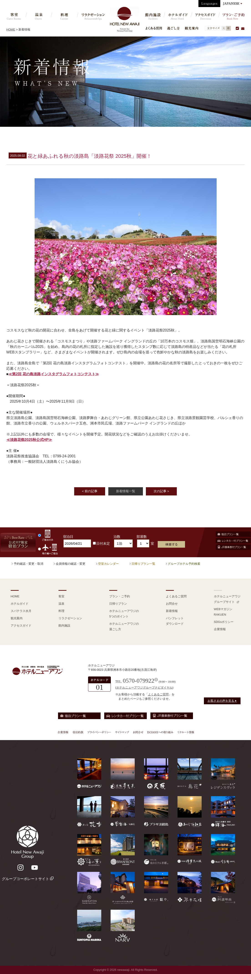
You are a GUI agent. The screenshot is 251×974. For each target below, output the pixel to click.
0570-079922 (138, 680)
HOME (10, 29)
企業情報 (220, 629)
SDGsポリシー (224, 622)
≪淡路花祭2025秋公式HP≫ (29, 440)
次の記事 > (161, 491)
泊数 (117, 537)
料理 (61, 611)
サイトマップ (122, 732)
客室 (61, 596)
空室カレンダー (108, 563)
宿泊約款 (78, 732)
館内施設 (64, 625)
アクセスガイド (21, 625)
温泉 (61, 603)
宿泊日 (68, 537)
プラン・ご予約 (119, 596)
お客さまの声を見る (222, 700)
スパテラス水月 (21, 611)
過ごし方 (173, 28)
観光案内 (191, 28)
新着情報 (172, 611)
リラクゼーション (70, 618)
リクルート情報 (185, 732)
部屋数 (142, 537)
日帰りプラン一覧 (143, 563)
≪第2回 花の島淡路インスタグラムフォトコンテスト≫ (53, 374)
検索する (171, 544)
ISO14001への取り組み (160, 732)
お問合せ (172, 603)
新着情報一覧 (125, 491)
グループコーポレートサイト (27, 879)
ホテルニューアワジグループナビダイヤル (144, 687)
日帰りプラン (118, 603)
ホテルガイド (19, 603)
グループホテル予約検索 (184, 563)
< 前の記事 (89, 491)
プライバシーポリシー (99, 732)
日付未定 (101, 543)
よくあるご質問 (176, 596)
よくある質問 (153, 28)
